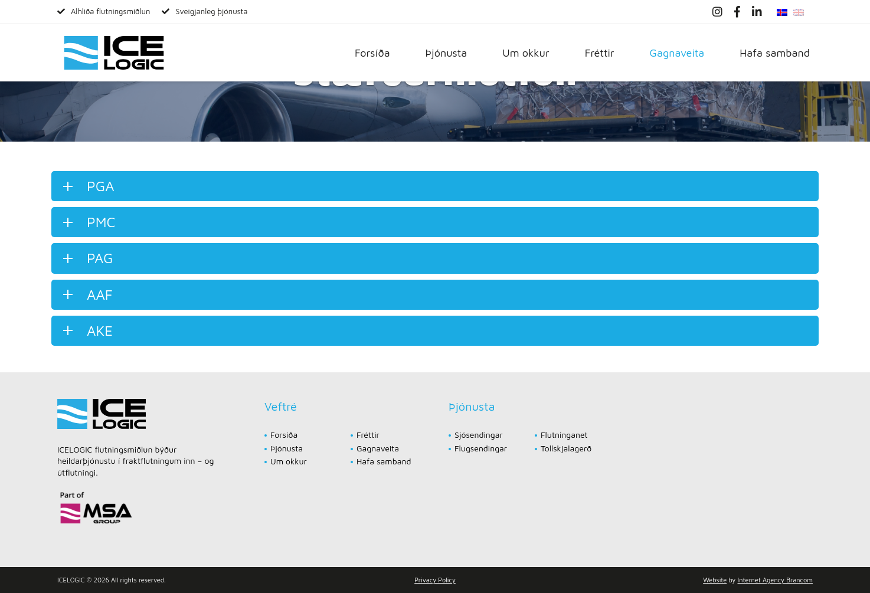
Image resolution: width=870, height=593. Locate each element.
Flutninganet (564, 435)
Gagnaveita (677, 53)
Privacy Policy (435, 580)
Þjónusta (446, 53)
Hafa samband (775, 53)
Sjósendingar (478, 435)
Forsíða (372, 53)
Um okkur (525, 53)
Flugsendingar (480, 448)
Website (715, 580)
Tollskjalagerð (566, 448)
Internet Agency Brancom (775, 580)
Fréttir (599, 53)
